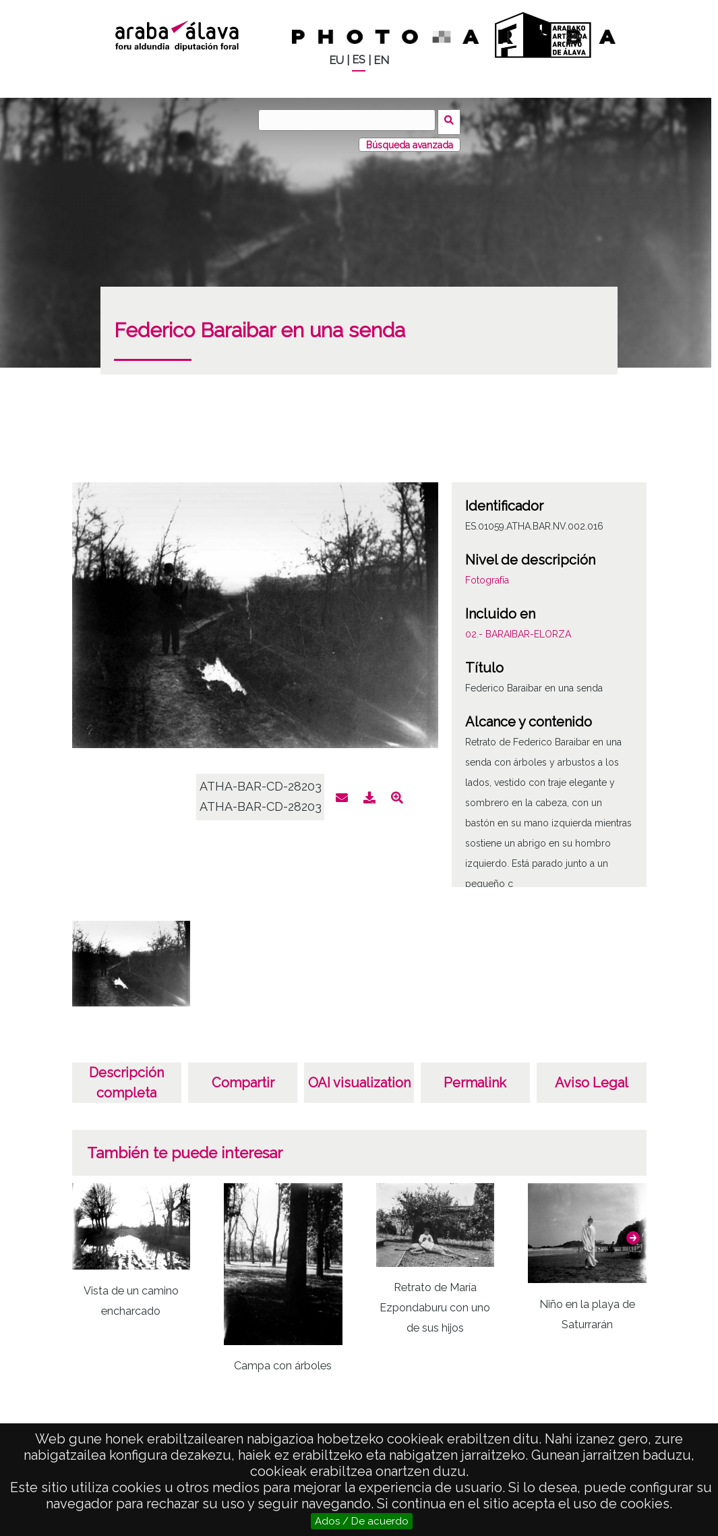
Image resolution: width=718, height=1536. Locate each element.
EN (381, 60)
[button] (633, 1234)
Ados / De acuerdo (362, 1521)
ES (358, 59)
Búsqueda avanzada (409, 141)
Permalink (475, 1079)
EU (336, 60)
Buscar (451, 119)
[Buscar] (349, 120)
